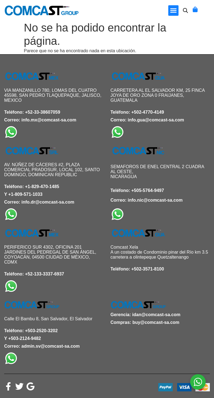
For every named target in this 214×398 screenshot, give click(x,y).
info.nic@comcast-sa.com (155, 200)
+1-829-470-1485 (42, 186)
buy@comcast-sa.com (156, 322)
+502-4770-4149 (147, 112)
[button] (173, 10)
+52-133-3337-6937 (44, 274)
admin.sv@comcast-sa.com (50, 346)
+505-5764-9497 (147, 190)
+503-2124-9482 (24, 338)
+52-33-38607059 (42, 112)
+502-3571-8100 (147, 269)
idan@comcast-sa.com (156, 314)
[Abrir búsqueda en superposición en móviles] (185, 10)
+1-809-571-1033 (25, 194)
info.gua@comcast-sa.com (156, 120)
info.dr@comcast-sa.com (47, 202)
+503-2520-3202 (41, 330)
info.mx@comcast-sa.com (48, 120)
